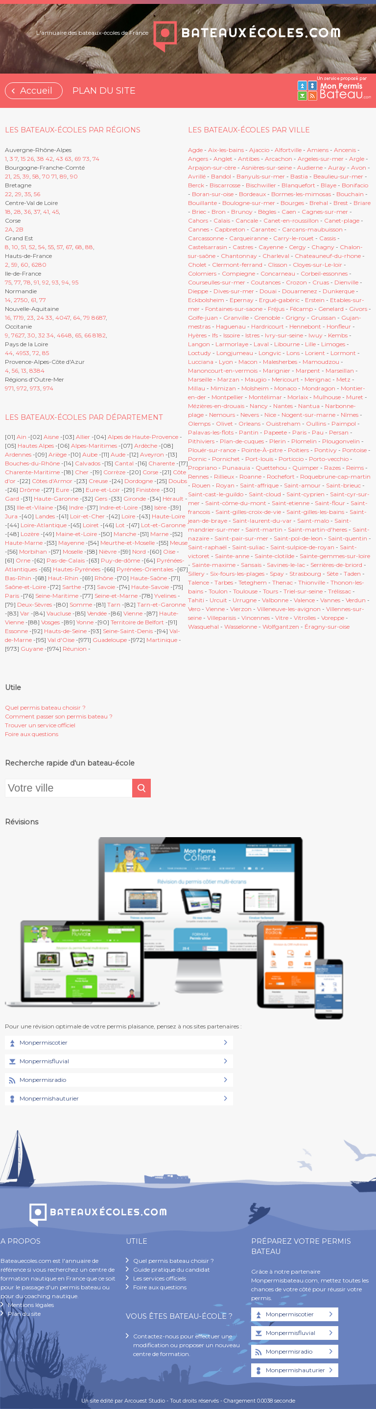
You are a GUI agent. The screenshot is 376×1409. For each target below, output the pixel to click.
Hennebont (305, 326)
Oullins (316, 423)
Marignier (276, 370)
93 (55, 282)
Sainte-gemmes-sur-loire (335, 556)
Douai (268, 291)
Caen (289, 211)
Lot (120, 525)
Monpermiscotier (37, 1043)
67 (69, 247)
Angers (198, 158)
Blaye (328, 185)
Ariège (57, 454)
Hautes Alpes (36, 445)
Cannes (198, 229)
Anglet (223, 158)
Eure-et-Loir (103, 489)
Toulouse (245, 591)
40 (59, 317)
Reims (355, 467)
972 (22, 388)
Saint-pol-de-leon (298, 538)
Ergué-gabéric (279, 300)
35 (27, 194)
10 (15, 247)
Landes (45, 516)
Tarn (113, 604)
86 (95, 317)
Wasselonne (240, 626)
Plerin (277, 441)
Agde (195, 150)
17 (16, 317)
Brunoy (242, 211)
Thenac (282, 582)
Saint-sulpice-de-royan (302, 547)
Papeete (275, 432)
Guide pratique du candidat (171, 1269)
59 (14, 264)
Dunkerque (338, 291)
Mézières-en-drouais (216, 406)
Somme (81, 604)
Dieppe (198, 291)
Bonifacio (355, 185)
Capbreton (229, 229)
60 (24, 264)
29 (18, 194)
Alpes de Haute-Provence (143, 436)
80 (42, 264)
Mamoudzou (321, 361)
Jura (11, 516)
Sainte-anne (232, 556)
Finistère (148, 489)
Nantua (309, 406)
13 (23, 370)
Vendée (97, 613)
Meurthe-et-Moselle (127, 542)
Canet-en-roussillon (291, 220)
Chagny (322, 247)
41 (46, 211)
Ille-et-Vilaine (35, 507)
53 (26, 353)
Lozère (30, 534)
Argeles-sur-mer (321, 158)
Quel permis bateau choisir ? (45, 707)
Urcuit (218, 600)
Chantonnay (239, 255)
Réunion (75, 648)
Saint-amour (302, 485)
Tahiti (196, 600)
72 (35, 353)
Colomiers (202, 273)
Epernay (242, 300)
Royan (225, 485)
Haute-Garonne (56, 498)
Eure (62, 489)
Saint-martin (263, 529)
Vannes (330, 600)
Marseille (200, 379)
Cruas (320, 282)
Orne (23, 560)
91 (36, 282)
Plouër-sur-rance (212, 450)
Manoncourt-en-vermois (223, 370)
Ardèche (145, 445)
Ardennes (18, 454)
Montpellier (227, 397)
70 (46, 176)
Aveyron (152, 454)
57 (60, 247)
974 (48, 388)
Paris (12, 595)
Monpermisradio (36, 1080)
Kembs (338, 335)
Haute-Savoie (150, 586)
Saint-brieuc (343, 485)
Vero (194, 609)
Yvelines (165, 595)
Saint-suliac (248, 547)
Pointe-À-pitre (261, 450)
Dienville (346, 282)
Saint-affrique (259, 485)
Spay (277, 573)
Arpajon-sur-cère (212, 167)
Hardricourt (267, 326)
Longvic (269, 353)
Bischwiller (261, 185)
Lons (293, 353)
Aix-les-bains (226, 150)
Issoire (231, 335)
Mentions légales (31, 1304)
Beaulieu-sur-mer (338, 176)
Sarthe (71, 586)
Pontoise (354, 450)
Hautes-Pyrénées (76, 569)
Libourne (287, 344)
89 (63, 176)
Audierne (310, 167)
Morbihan (33, 551)
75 (8, 282)
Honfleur (339, 326)
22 (8, 194)
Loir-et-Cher (87, 516)
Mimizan (223, 388)
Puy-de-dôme (120, 560)
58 (35, 176)
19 (21, 317)
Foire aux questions (31, 734)
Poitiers (298, 450)
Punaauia (236, 467)
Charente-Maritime (32, 472)
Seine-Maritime (56, 595)
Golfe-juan (203, 317)
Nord (139, 551)
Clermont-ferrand (237, 264)
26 (30, 158)
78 (27, 282)
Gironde (134, 498)
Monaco (285, 388)
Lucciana (200, 361)
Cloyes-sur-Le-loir (317, 264)
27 (17, 300)
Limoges (333, 344)
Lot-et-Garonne (163, 525)
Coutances (266, 282)
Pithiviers (201, 441)
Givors (358, 308)
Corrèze (114, 472)
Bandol (221, 176)
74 (96, 158)
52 (32, 247)
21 (7, 176)
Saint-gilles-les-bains (315, 511)
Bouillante (202, 202)
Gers (100, 498)
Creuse (98, 481)
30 (31, 335)
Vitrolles (305, 617)
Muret (354, 397)
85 (45, 353)
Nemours (222, 414)
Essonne (16, 631)
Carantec (264, 229)
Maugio (255, 379)
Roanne (250, 476)
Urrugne (245, 600)
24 (40, 317)
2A (9, 229)
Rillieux (224, 476)
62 (34, 264)
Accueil (36, 90)
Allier (83, 436)
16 (7, 317)
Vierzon (241, 609)
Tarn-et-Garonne (161, 604)
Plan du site (24, 1313)
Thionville (311, 582)
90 (74, 176)
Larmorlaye (231, 344)
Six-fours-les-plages (237, 573)
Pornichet (226, 458)
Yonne (85, 622)
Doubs (177, 481)
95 (75, 282)
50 (24, 300)
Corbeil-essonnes (324, 273)
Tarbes (223, 582)
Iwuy (315, 335)
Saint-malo (313, 520)
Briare (362, 202)
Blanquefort (298, 185)
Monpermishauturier (43, 1099)
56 (37, 194)
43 (59, 158)
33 (49, 317)
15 (23, 158)
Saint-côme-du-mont (235, 503)
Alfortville (288, 150)
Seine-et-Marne (116, 595)
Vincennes (255, 617)
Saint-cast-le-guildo (215, 494)
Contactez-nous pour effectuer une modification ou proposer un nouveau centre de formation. (186, 1345)
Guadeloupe (110, 639)
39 (26, 176)
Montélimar (265, 397)
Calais (221, 220)
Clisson (277, 264)
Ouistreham (283, 423)
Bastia (299, 176)
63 (68, 158)
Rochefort (281, 476)
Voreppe (332, 617)
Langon (199, 344)
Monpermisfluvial (38, 1062)
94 (65, 282)
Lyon (226, 361)
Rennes (198, 476)
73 (86, 158)
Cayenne (270, 247)
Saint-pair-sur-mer (241, 538)
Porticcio (291, 458)
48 (68, 335)
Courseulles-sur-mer (216, 282)
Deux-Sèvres (34, 604)
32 (41, 335)
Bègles (267, 211)
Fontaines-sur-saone (233, 308)
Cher (82, 472)
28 (17, 211)
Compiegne (238, 273)
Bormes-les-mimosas (301, 194)
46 (60, 335)
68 (78, 247)
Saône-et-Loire (25, 586)
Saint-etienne (290, 503)
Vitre (281, 617)
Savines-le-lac (286, 564)
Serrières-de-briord (336, 564)
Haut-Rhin (63, 578)
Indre (76, 507)
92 (45, 282)
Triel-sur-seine (303, 591)
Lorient (315, 353)
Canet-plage (341, 220)
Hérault (173, 498)
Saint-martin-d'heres (317, 529)
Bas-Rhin (18, 578)
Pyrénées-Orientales (145, 569)
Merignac (318, 379)
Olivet (224, 423)
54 (41, 247)
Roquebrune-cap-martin (335, 476)
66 (87, 335)
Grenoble (267, 317)
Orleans (249, 423)
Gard (12, 498)
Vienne (132, 613)
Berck (196, 185)
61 (33, 300)
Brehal (318, 202)
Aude (118, 454)
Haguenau (231, 326)
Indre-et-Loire (118, 507)
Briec (199, 211)
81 (95, 335)
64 (76, 317)
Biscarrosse (225, 185)
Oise (169, 551)
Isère (160, 507)
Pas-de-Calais (66, 560)
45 (55, 211)
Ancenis (345, 150)
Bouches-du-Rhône (32, 463)
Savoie (106, 586)
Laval (261, 344)
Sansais (251, 564)
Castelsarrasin (207, 247)
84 (41, 370)
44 (9, 353)
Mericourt (285, 379)
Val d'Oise (60, 639)
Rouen (201, 485)
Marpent (308, 370)
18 (8, 211)
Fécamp (301, 308)
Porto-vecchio (329, 458)
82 (102, 335)
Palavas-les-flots (211, 432)
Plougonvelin (341, 441)
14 (8, 300)
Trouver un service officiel (40, 725)
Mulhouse (327, 397)
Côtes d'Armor (52, 481)
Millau (196, 388)
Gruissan (323, 317)
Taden (352, 573)
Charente (161, 463)
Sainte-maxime (213, 564)
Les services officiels (159, 1278)
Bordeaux (252, 194)
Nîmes (349, 414)
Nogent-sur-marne (308, 414)
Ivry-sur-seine (284, 335)
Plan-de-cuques (242, 441)
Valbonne (275, 600)
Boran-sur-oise (213, 194)
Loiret (91, 525)
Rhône (103, 578)
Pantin (248, 432)
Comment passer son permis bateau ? (59, 716)
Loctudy (199, 353)
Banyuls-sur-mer (260, 176)
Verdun (356, 600)
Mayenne (71, 542)
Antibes (248, 158)
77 (17, 282)
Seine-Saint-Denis (128, 631)
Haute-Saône (148, 578)
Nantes (283, 406)
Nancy (259, 406)
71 (54, 176)
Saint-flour (330, 503)
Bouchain (350, 194)
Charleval (275, 255)
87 (102, 317)
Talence (198, 582)
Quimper (305, 467)
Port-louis (259, 458)
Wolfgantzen (280, 626)
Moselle (73, 551)
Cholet (197, 264)
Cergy (297, 247)
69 (77, 158)
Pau (318, 432)
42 (49, 158)
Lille (310, 344)
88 (89, 247)
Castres (243, 247)
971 (9, 388)
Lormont (343, 353)
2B (20, 229)
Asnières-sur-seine (266, 167)
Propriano (202, 467)
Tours (270, 591)
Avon (358, 167)
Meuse (179, 542)
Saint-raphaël (207, 547)
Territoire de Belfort (137, 622)
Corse (150, 472)
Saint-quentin (347, 538)
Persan (339, 432)
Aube (89, 454)
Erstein (315, 300)
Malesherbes (280, 361)
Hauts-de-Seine (65, 631)
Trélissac (339, 591)
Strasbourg (305, 573)
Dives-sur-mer (233, 291)
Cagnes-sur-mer (325, 211)
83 (33, 370)
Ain (21, 436)
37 (37, 211)
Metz (343, 379)
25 (16, 176)
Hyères (197, 335)
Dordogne (138, 481)
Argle (356, 158)
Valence (304, 600)
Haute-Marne (24, 542)
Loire (128, 516)
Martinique (161, 639)
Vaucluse (59, 613)
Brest (340, 202)
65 (78, 335)
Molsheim (255, 388)
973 (35, 388)
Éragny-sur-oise (327, 626)
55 (51, 247)
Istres (252, 335)
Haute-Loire (168, 516)
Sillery (197, 573)
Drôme (30, 489)
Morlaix (297, 397)
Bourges (292, 202)
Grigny (295, 317)
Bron (219, 211)
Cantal (124, 463)
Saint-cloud (265, 494)
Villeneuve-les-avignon (289, 609)
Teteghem (252, 582)
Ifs (215, 335)
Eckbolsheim (206, 300)
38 (40, 158)
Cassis (327, 238)
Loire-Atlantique (44, 525)
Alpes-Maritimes (94, 445)
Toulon (218, 591)
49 (19, 353)
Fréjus (276, 308)
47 (67, 317)
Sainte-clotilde (274, 556)
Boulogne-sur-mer (248, 202)
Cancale (246, 220)
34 (50, 335)
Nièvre (108, 551)
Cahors (198, 220)
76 (14, 335)
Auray (337, 167)
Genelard (331, 308)
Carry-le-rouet (293, 238)
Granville (236, 317)
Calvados (87, 463)
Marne (159, 534)
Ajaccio (259, 150)
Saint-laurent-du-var (262, 520)
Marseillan (340, 370)
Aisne (51, 436)
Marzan (228, 379)
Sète (332, 573)
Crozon (296, 282)
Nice (270, 414)
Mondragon (318, 388)
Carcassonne (206, 238)
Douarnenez (299, 291)
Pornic (197, 458)
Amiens (318, 150)
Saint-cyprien (305, 494)
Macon (248, 361)
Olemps (199, 423)
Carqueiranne (248, 238)
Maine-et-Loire (76, 534)
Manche (125, 534)
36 (27, 211)
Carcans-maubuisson (312, 229)
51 (23, 247)
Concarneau (277, 273)
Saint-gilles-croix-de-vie (248, 511)
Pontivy (325, 450)
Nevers (249, 414)
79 (86, 317)
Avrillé (197, 176)
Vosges (50, 622)
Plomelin (304, 441)
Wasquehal (203, 626)
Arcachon (278, 158)
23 (30, 317)
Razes (332, 467)
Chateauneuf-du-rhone (328, 255)
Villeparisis (221, 617)
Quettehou (271, 467)
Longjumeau (234, 353)
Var (24, 613)
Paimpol (343, 423)
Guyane (32, 648)
